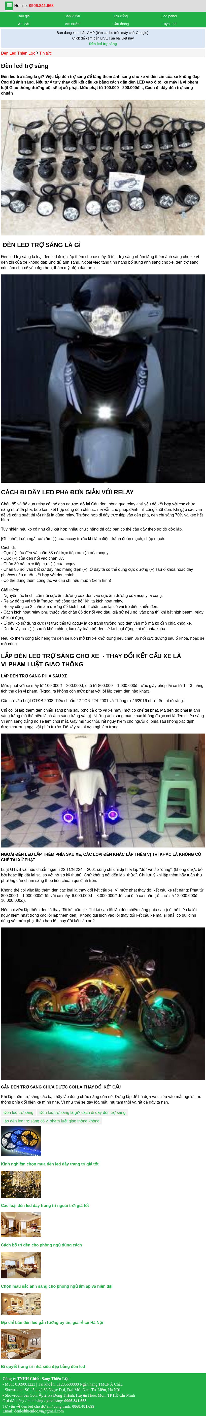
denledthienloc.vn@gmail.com (39, 1411)
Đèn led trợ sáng (18, 1112)
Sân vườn (72, 16)
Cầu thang (121, 24)
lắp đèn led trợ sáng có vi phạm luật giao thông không (51, 1121)
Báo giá (23, 16)
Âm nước (72, 24)
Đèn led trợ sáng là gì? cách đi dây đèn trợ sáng (83, 1112)
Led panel (169, 16)
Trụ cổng (121, 16)
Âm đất (23, 24)
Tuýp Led (169, 24)
